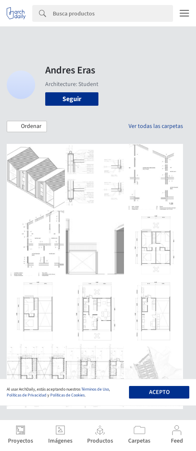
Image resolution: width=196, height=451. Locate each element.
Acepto (159, 392)
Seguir (71, 99)
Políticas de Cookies (67, 395)
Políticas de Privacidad (26, 395)
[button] (27, 127)
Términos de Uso (95, 389)
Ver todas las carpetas (156, 126)
